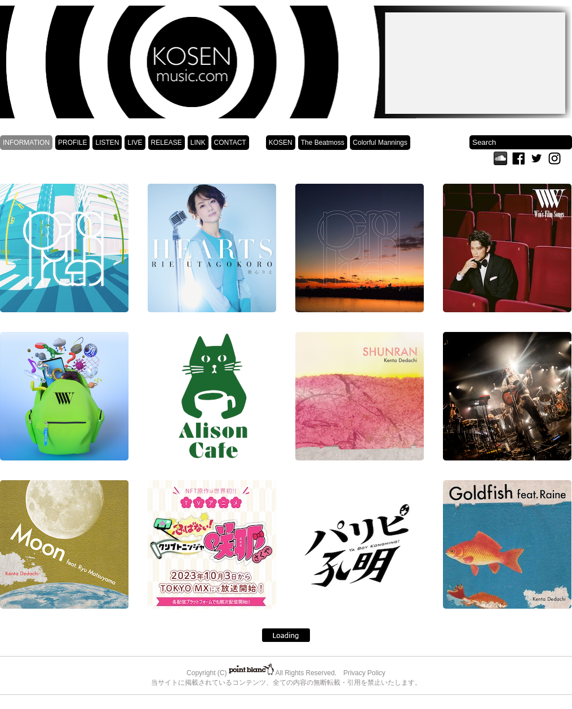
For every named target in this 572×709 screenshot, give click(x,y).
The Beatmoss (322, 143)
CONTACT (230, 143)
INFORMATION (26, 143)
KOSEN (280, 143)
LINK (198, 143)
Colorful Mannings (380, 143)
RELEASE (166, 143)
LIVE (134, 143)
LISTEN (107, 143)
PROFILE (72, 143)
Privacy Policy (364, 673)
